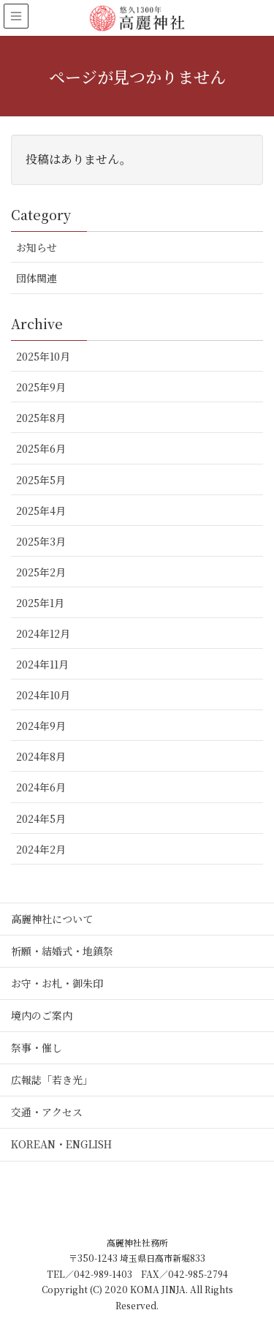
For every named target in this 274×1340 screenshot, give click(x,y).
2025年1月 (40, 602)
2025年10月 (43, 356)
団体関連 (36, 278)
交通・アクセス (47, 1111)
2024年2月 (41, 849)
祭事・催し (36, 1047)
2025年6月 (41, 448)
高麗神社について (52, 918)
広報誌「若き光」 (52, 1079)
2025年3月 (41, 541)
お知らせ (36, 247)
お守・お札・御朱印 (57, 983)
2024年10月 (43, 695)
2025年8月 (41, 417)
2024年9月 (41, 725)
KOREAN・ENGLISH (61, 1144)
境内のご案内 (41, 1015)
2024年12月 (43, 633)
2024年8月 (41, 756)
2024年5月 (41, 818)
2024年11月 (42, 664)
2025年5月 (41, 480)
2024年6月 (41, 787)
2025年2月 (41, 572)
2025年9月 (41, 387)
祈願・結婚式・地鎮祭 (62, 951)
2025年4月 (41, 510)
